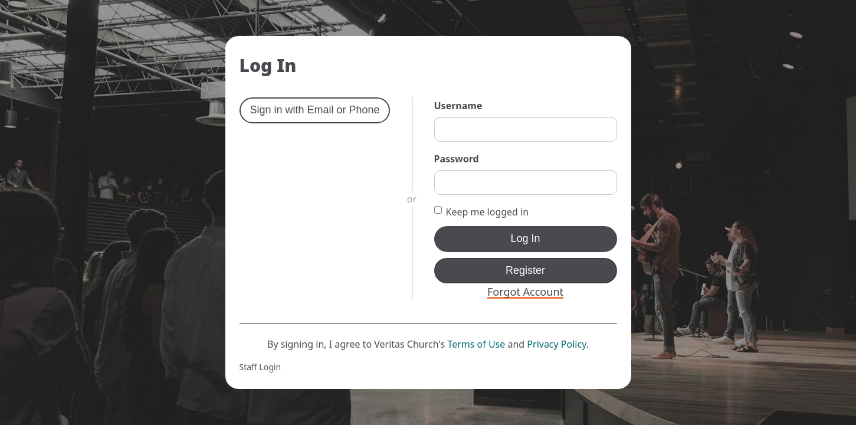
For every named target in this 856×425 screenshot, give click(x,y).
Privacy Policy (556, 344)
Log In (525, 238)
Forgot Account (525, 292)
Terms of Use (476, 344)
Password (456, 158)
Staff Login (260, 366)
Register (525, 270)
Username (458, 105)
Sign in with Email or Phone (315, 110)
